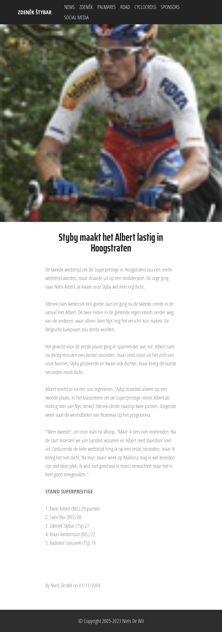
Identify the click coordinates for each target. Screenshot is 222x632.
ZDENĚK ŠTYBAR (34, 12)
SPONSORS (170, 6)
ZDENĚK (86, 6)
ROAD (125, 6)
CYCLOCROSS (145, 6)
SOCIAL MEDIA (76, 17)
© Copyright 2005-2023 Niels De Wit (111, 620)
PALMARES (106, 6)
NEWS (69, 6)
